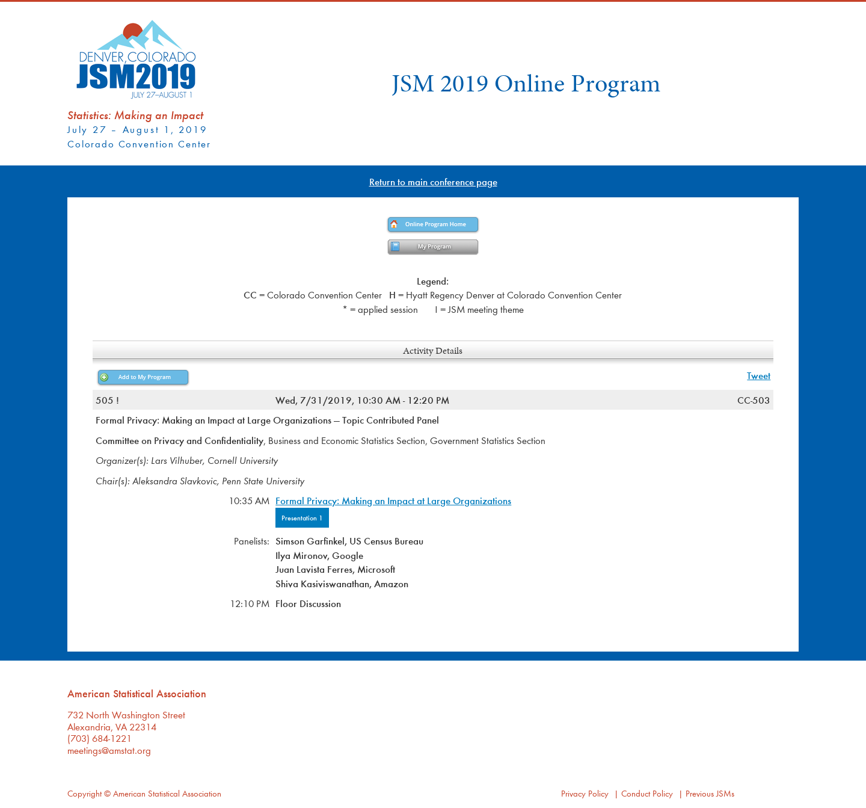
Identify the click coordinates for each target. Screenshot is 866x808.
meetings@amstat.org (109, 750)
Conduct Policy (647, 793)
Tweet (758, 375)
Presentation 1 (302, 517)
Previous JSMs (710, 793)
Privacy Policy (585, 793)
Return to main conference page (433, 181)
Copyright (84, 793)
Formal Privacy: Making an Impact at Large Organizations (393, 500)
